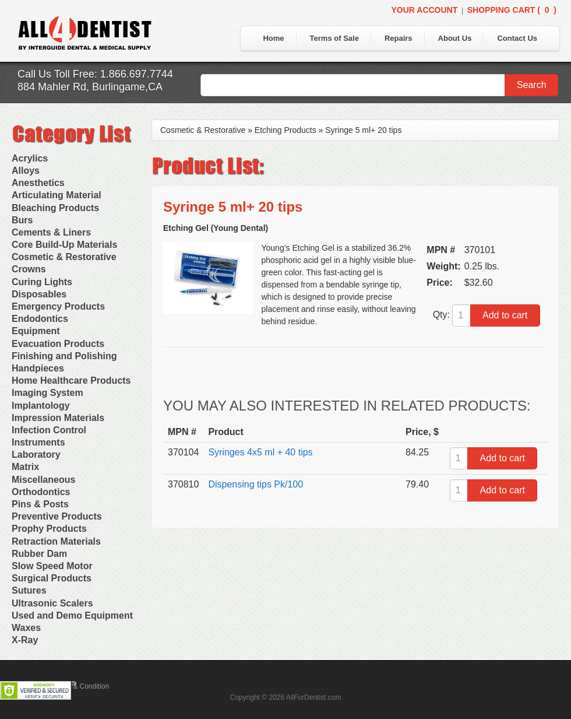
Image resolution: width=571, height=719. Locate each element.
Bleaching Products (55, 208)
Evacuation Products (58, 344)
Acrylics (30, 158)
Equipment (36, 331)
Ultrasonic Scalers (52, 603)
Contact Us (517, 38)
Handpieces (38, 368)
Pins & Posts (40, 504)
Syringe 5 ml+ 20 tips (363, 130)
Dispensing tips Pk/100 (255, 484)
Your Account (424, 10)
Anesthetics (38, 183)
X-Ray (25, 640)
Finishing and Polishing (64, 356)
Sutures (29, 590)
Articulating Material (56, 195)
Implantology (41, 406)
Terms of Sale (334, 38)
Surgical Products (51, 578)
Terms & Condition (80, 686)
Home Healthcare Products (71, 380)
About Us (455, 38)
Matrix (25, 467)
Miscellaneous (43, 480)
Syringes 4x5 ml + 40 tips (260, 452)
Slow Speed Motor (52, 566)
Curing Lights (42, 282)
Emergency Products (58, 306)
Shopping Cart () (511, 10)
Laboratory (36, 455)
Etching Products (285, 130)
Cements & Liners (51, 232)
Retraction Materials (56, 541)
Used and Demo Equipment (72, 615)
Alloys (26, 171)
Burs (22, 220)
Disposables (39, 294)
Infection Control (49, 430)
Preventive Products (57, 516)
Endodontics (40, 319)
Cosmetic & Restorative (64, 257)
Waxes (26, 628)
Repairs (399, 38)
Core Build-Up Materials (64, 245)
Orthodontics (41, 492)
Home (273, 38)
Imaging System (47, 393)
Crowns (29, 269)
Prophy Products (49, 529)
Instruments (38, 442)
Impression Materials (58, 418)
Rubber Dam (39, 554)
